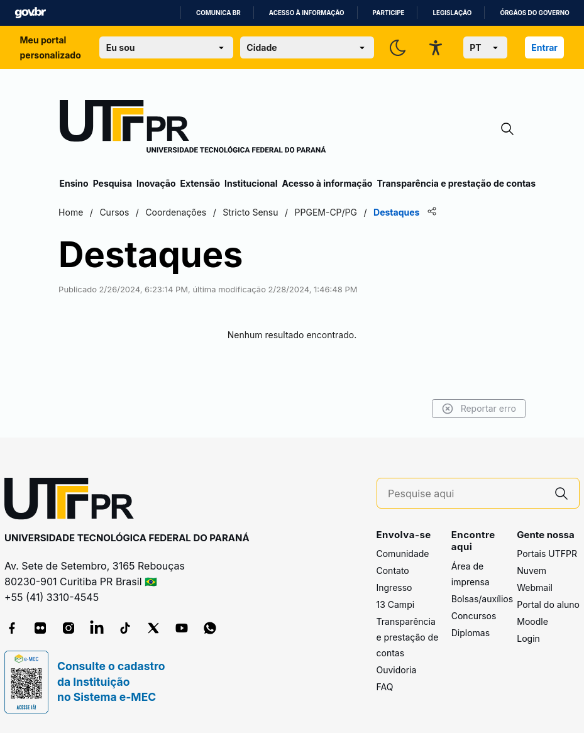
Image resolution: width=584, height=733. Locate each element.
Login (528, 638)
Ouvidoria (397, 669)
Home (72, 212)
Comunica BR (218, 12)
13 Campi (396, 604)
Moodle (532, 621)
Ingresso (394, 587)
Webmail (535, 587)
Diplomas (470, 632)
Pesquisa (112, 183)
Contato (393, 570)
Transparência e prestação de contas (456, 183)
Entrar (544, 47)
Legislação (451, 12)
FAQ (385, 686)
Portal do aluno (548, 604)
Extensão (200, 183)
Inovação (155, 183)
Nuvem (531, 570)
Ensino (74, 183)
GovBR (30, 13)
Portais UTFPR (547, 553)
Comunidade (403, 553)
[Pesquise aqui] (466, 493)
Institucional (251, 183)
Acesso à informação (306, 12)
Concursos (474, 615)
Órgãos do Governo (534, 12)
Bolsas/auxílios (482, 598)
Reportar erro (478, 408)
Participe (389, 12)
